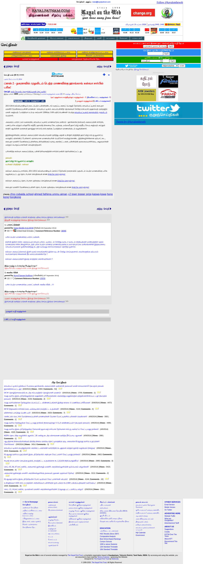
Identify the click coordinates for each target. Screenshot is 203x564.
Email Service (169, 505)
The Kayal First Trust (75, 555)
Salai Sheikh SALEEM (23, 228)
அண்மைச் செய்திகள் (30, 507)
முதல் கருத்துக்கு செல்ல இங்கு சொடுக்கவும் (25, 298)
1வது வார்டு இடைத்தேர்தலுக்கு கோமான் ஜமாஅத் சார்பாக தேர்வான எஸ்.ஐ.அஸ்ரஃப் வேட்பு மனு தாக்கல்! (51, 429)
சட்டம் (50, 536)
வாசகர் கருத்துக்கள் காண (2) (51, 94)
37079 (42, 278)
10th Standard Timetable (109, 549)
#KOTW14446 (57, 75)
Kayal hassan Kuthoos (23, 275)
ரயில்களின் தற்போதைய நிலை (111, 518)
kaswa (96, 194)
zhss (12, 194)
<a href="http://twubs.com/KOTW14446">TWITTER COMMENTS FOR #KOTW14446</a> (57, 347)
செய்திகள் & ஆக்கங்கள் (36, 38)
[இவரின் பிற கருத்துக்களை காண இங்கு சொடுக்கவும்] (27, 268)
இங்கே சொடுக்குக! (56, 174)
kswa (103, 194)
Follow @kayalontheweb (170, 2)
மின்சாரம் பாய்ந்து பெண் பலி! (17, 413)
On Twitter (168, 510)
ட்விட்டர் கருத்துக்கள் (102, 101)
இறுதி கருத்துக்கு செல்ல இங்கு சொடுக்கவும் (25, 220)
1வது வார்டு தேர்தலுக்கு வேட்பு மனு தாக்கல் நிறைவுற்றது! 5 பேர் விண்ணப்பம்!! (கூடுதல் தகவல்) (47, 423)
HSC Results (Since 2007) (109, 534)
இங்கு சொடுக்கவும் (141, 69)
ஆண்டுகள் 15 (53, 545)
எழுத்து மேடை (53, 520)
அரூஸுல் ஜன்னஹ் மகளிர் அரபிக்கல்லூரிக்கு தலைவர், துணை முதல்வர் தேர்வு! (39, 473)
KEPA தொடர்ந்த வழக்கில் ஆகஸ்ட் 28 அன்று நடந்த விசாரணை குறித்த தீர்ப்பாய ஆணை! (43, 435)
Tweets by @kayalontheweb (131, 121)
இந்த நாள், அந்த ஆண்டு (31, 521)
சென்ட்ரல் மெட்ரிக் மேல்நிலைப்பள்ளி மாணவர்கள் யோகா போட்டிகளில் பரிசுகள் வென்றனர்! (45, 416)
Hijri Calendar (141, 533)
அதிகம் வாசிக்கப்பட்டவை (32, 510)
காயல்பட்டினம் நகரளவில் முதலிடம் (90, 112)
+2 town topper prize (80, 194)
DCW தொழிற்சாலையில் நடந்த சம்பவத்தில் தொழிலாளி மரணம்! (32, 393)
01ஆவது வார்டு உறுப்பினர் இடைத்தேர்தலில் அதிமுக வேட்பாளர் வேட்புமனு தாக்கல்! (42, 454)
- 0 (98, 97)
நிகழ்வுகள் (88, 38)
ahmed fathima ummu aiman (50, 194)
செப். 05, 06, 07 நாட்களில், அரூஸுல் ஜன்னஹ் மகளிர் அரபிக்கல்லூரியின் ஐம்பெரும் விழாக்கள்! (46, 467)
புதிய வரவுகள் (105, 505)
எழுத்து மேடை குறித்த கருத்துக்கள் (82, 511)
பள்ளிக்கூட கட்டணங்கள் (109, 531)
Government (140, 535)
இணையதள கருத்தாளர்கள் (79, 522)
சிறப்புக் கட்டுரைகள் (55, 523)
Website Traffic (170, 516)
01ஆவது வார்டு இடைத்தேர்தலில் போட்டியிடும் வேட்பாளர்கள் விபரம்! (36, 479)
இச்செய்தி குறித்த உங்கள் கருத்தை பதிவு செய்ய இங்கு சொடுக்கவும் (35, 217)
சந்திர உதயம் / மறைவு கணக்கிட (148, 513)
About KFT (168, 539)
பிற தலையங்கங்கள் (55, 510)
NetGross (115, 559)
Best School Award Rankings (110, 539)
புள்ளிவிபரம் (73, 525)
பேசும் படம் (52, 539)
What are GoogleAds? (169, 519)
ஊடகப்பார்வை (53, 534)
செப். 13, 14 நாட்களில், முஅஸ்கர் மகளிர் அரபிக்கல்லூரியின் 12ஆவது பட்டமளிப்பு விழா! (43, 489)
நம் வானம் (110, 38)
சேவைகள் (123, 38)
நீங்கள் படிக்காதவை (29, 524)
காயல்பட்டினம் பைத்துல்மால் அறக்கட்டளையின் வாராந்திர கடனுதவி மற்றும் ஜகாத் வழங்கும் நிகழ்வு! (49, 448)
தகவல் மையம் (74, 38)
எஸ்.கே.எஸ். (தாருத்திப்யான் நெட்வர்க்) (28, 92)
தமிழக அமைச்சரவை (144, 525)
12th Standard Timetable (109, 547)
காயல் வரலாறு (53, 542)
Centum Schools (106, 542)
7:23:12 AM (52, 24)
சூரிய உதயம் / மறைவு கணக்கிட (148, 510)
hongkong (15, 197)
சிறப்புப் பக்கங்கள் (57, 38)
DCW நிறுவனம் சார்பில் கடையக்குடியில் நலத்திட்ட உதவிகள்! (31, 409)
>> (30, 502)
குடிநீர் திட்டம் (105, 515)
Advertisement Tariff (172, 523)
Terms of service (103, 557)
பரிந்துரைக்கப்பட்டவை (30, 518)
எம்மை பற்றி (137, 38)
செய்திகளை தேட (29, 527)
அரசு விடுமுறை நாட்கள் (144, 519)
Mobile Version (170, 507)
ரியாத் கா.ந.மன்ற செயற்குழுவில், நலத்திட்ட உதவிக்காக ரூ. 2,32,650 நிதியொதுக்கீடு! (41, 461)
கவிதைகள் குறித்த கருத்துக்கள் (80, 519)
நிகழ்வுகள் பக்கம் (142, 522)
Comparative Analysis (108, 536)
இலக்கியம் (52, 526)
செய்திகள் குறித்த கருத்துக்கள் (80, 505)
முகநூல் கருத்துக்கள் (84, 101)
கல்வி (99, 38)
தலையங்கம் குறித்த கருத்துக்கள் (80, 508)
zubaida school (25, 194)
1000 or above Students (108, 544)
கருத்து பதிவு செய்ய (73, 94)
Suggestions (169, 529)
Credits (167, 532)
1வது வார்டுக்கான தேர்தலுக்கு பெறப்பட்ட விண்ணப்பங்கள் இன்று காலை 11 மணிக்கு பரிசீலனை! (47, 403)
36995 (63, 231)
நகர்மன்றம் (104, 508)
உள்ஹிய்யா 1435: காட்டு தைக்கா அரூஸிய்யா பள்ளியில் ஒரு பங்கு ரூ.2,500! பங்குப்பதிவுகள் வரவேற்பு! (50, 483)
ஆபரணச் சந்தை (142, 516)
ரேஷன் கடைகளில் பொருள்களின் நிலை (114, 521)
